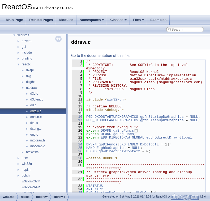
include (27, 53)
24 (77, 144)
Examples (158, 20)
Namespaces (92, 20)
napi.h (26, 169)
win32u (27, 164)
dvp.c (34, 123)
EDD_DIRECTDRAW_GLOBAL (122, 137)
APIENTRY (94, 189)
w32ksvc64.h (31, 187)
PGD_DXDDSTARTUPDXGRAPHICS (112, 116)
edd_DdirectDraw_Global (169, 137)
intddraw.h (37, 140)
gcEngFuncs (123, 134)
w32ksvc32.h (31, 181)
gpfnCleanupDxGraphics (162, 120)
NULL (194, 116)
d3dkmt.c (36, 99)
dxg (28, 76)
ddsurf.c (36, 117)
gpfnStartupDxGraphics (162, 116)
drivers (26, 41)
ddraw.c (35, 111)
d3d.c (34, 93)
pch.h (25, 175)
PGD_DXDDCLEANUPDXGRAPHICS (112, 120)
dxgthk (30, 82)
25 (77, 147)
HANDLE (92, 147)
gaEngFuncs (123, 130)
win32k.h (115, 99)
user (25, 158)
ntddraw (31, 88)
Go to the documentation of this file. (100, 55)
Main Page (14, 20)
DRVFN (106, 130)
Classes (118, 20)
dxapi (30, 70)
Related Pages (41, 20)
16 (77, 116)
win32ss (23, 35)
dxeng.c (35, 129)
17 (77, 120)
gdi (24, 47)
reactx (26, 64)
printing (27, 58)
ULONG (106, 134)
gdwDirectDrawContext (119, 151)
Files (138, 20)
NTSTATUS (94, 185)
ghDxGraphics (113, 147)
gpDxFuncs (108, 144)
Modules (66, 20)
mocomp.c (37, 146)
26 (77, 151)
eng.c (34, 134)
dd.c (33, 105)
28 (77, 158)
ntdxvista (32, 152)
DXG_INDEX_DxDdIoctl (139, 144)
